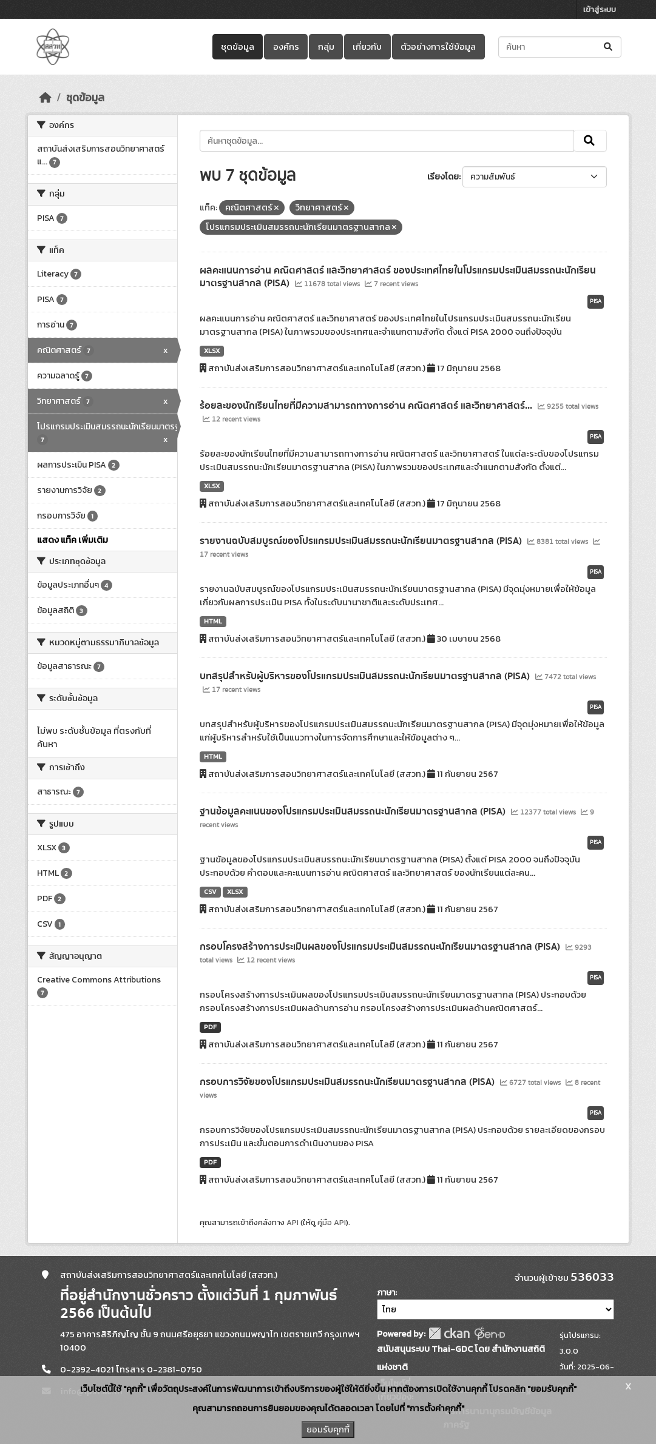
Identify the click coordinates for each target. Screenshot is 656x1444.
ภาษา (386, 1292)
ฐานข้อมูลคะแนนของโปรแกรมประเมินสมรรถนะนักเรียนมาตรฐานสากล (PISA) (354, 811)
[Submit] (609, 47)
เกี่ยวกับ (367, 46)
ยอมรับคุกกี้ (328, 1429)
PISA (595, 301)
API (292, 1222)
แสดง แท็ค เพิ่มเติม (72, 539)
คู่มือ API (331, 1222)
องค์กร (286, 46)
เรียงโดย (443, 176)
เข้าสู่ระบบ (599, 9)
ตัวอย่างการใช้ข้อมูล (438, 46)
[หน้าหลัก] (45, 98)
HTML (213, 621)
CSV (210, 891)
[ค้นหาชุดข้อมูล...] (559, 47)
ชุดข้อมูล (237, 46)
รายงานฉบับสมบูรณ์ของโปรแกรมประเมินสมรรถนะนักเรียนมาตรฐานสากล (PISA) (362, 541)
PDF (210, 1027)
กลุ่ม (326, 46)
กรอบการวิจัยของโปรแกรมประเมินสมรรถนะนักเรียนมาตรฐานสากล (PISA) (348, 1082)
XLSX (212, 350)
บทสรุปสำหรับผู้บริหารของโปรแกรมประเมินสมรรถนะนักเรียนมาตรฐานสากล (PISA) (366, 676)
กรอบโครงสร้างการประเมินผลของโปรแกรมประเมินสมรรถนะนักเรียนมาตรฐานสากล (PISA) (381, 947)
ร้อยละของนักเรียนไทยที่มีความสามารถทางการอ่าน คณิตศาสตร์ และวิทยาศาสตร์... (367, 406)
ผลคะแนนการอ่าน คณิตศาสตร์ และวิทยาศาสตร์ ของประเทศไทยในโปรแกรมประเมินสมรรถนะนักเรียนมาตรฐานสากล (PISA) (398, 277)
